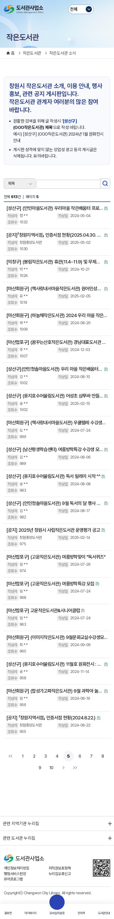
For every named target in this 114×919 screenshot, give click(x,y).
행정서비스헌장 (15, 874)
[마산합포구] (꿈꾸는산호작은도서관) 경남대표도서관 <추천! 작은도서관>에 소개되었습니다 (57, 342)
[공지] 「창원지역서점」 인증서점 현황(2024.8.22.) (51, 718)
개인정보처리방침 (16, 868)
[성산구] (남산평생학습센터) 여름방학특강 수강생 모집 (54, 449)
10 (51, 767)
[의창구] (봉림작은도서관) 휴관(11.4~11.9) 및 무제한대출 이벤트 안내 (54, 262)
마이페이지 (30, 913)
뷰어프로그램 (13, 879)
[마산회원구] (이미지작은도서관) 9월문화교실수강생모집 (57, 637)
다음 (63, 768)
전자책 (81, 913)
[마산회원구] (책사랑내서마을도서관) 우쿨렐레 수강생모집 (57, 423)
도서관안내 (104, 913)
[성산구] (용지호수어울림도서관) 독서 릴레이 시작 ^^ (53, 476)
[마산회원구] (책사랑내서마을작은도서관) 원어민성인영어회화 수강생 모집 (54, 289)
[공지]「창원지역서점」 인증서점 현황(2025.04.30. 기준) (54, 235)
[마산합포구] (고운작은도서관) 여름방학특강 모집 (50, 584)
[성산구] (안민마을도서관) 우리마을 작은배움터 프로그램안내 (54, 208)
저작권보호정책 (60, 868)
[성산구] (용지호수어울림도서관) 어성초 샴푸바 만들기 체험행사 (54, 396)
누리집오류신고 (60, 874)
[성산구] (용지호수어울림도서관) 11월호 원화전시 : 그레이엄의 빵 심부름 (54, 664)
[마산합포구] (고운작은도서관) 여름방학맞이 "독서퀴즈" (55, 557)
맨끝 (74, 768)
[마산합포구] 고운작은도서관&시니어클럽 (43, 610)
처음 (11, 756)
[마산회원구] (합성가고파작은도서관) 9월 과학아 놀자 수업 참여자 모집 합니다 (54, 691)
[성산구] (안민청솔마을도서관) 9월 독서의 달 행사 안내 (54, 503)
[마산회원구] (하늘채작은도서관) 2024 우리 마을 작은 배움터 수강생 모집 (57, 315)
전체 (74, 9)
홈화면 (7, 913)
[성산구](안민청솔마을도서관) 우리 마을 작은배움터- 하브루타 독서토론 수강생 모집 (54, 369)
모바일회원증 (57, 913)
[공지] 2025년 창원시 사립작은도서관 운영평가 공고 (53, 530)
